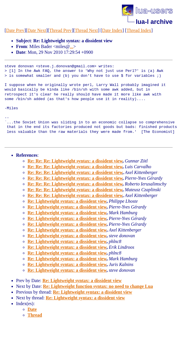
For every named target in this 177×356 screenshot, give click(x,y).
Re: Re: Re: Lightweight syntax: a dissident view (75, 160)
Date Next (37, 30)
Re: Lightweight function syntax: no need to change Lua (98, 286)
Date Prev (15, 30)
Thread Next (86, 30)
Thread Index (139, 30)
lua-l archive (154, 21)
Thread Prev (60, 30)
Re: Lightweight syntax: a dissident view (67, 201)
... (71, 46)
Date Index (112, 30)
